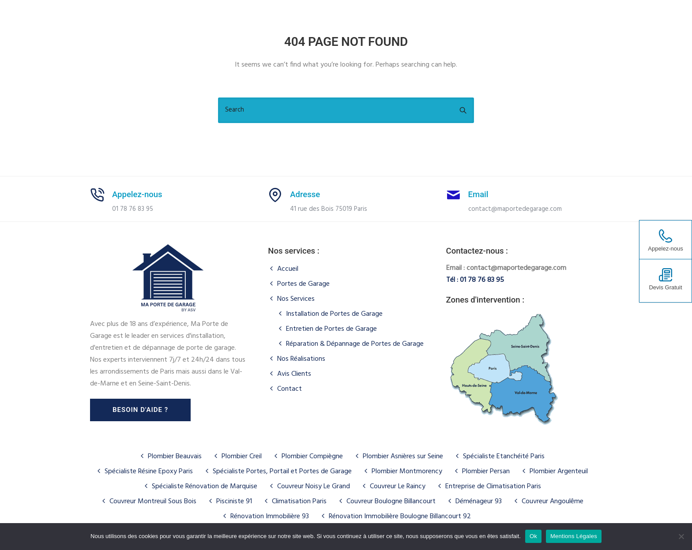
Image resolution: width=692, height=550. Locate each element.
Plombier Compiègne (312, 456)
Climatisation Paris (299, 501)
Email (478, 194)
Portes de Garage (303, 284)
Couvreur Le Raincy (397, 486)
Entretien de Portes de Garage (331, 329)
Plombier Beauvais (175, 456)
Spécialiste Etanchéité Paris (504, 456)
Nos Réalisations (301, 359)
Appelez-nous (137, 194)
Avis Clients (294, 374)
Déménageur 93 (478, 501)
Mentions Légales (573, 536)
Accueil (287, 269)
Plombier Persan (486, 471)
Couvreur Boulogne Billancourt (391, 501)
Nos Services (296, 299)
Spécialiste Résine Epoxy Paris (149, 471)
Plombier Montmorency (407, 471)
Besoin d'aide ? (140, 410)
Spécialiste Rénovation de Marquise (204, 486)
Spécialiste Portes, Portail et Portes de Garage (282, 471)
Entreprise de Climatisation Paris (493, 486)
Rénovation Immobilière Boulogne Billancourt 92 (400, 516)
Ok (533, 536)
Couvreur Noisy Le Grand (313, 486)
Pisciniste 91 (234, 501)
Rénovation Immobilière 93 (269, 516)
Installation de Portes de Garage (334, 314)
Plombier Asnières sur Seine (403, 456)
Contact (289, 389)
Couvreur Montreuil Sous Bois (152, 501)
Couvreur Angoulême (552, 501)
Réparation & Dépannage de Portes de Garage (355, 344)
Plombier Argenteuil (559, 471)
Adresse (305, 194)
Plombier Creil (242, 456)
